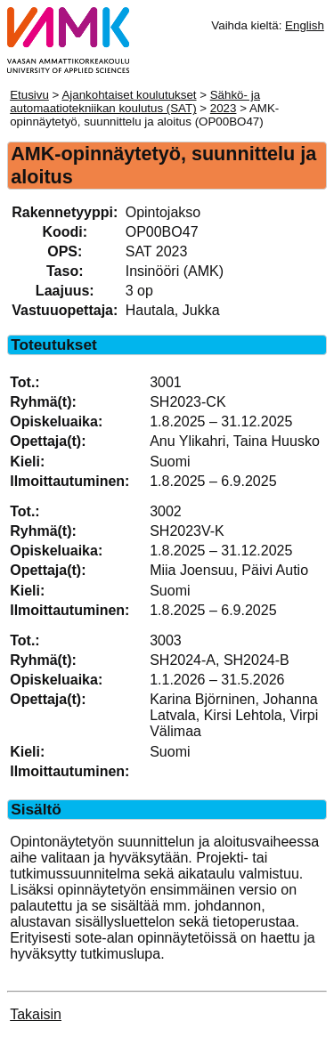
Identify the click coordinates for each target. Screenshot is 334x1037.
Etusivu (29, 94)
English (304, 25)
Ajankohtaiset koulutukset (128, 94)
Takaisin (35, 1014)
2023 (223, 108)
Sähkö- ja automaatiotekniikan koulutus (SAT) (135, 101)
